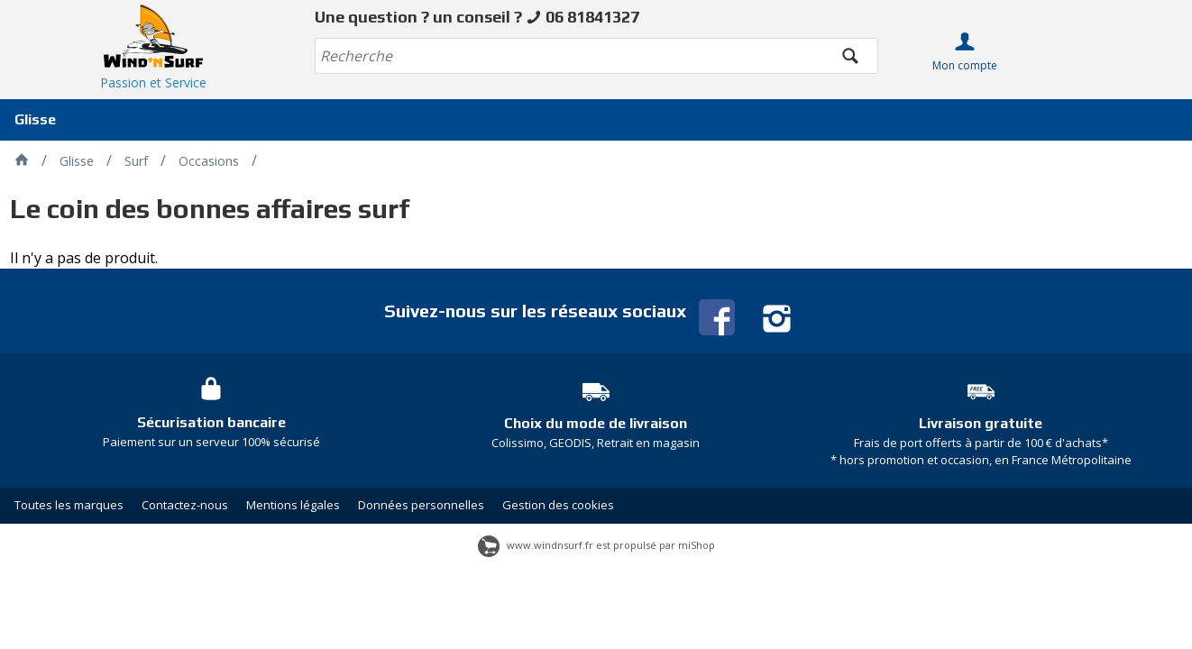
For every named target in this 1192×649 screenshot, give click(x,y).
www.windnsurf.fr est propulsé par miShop (596, 545)
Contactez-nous (185, 505)
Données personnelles (421, 505)
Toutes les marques (69, 505)
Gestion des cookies (558, 505)
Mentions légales (293, 505)
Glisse (35, 119)
